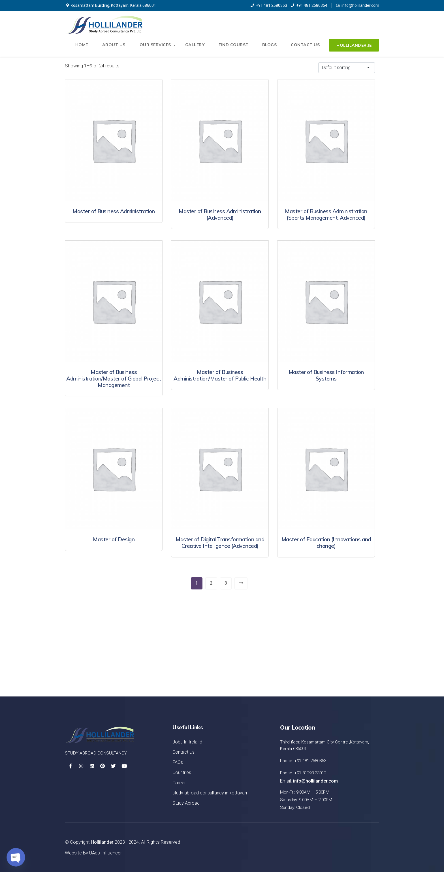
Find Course (234, 45)
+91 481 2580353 (269, 5)
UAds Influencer (105, 852)
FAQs (177, 762)
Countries (181, 772)
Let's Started (351, 657)
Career (179, 782)
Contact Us (305, 45)
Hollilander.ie (354, 45)
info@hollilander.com (357, 5)
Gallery (196, 45)
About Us (116, 45)
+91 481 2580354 (309, 5)
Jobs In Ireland (187, 742)
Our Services (156, 45)
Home (84, 45)
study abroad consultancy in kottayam (210, 793)
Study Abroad (186, 803)
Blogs (270, 45)
